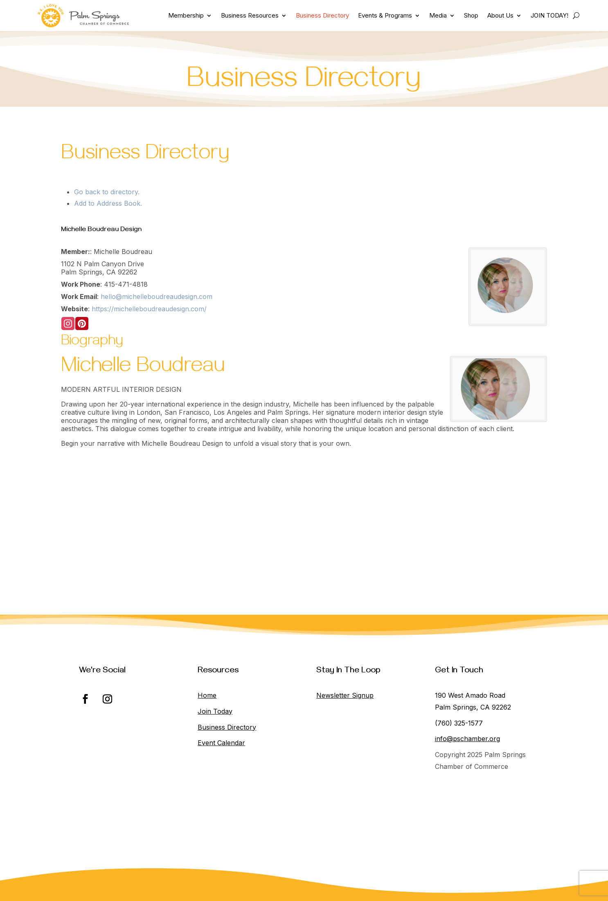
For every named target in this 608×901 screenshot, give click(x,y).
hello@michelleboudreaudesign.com (156, 296)
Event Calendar (221, 743)
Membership (186, 15)
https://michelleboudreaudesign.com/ (149, 309)
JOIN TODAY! (549, 15)
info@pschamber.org (467, 739)
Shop (471, 15)
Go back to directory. (107, 192)
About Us (500, 15)
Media (438, 15)
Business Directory (322, 15)
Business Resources (250, 15)
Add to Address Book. (108, 203)
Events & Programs (385, 15)
